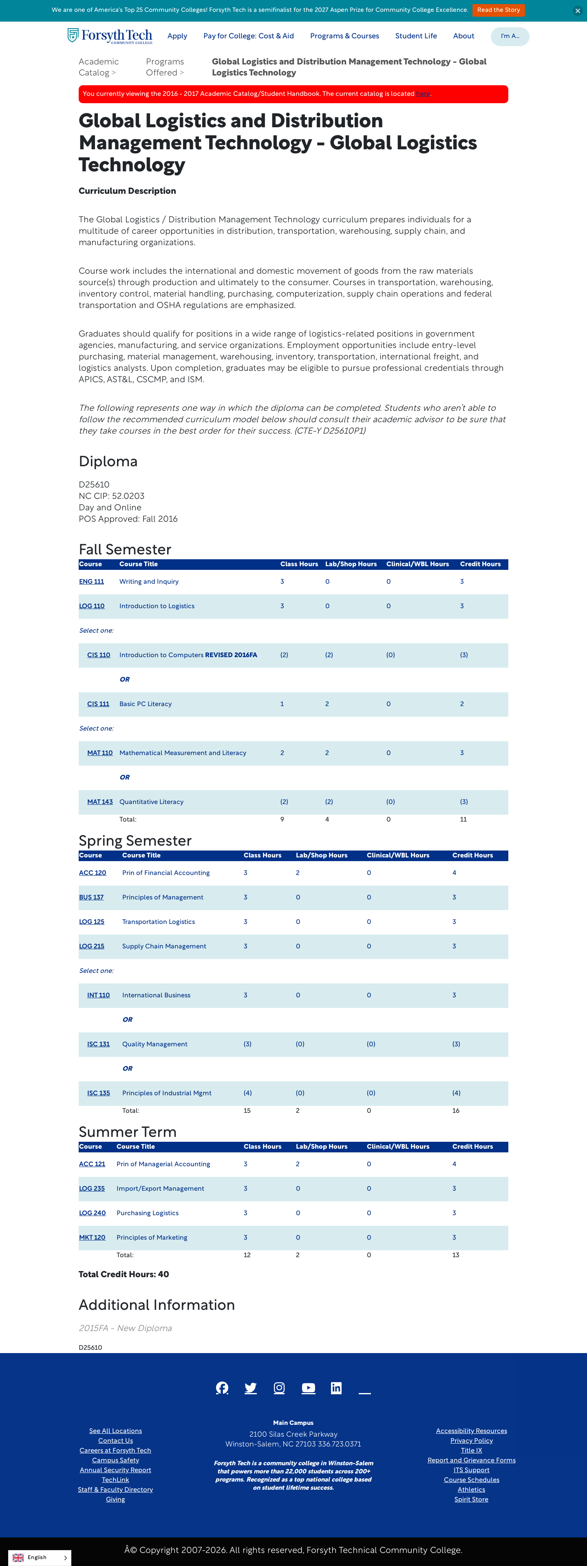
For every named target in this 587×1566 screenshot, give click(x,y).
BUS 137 (91, 898)
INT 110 (98, 995)
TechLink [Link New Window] (115, 1480)
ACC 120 (92, 873)
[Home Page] (111, 36)
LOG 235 (92, 1189)
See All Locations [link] (115, 1431)
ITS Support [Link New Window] (472, 1470)
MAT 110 (100, 753)
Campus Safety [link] (115, 1460)
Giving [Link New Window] (115, 1500)
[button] (511, 35)
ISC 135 (98, 1093)
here (423, 94)
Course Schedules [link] (471, 1480)
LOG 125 (91, 922)
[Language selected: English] (39, 1558)
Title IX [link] (471, 1451)
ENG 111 (91, 582)
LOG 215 (91, 947)
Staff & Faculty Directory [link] (115, 1490)
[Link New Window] (222, 1387)
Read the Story (498, 10)
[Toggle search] (549, 36)
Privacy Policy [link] (471, 1441)
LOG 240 (92, 1213)
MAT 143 (100, 802)
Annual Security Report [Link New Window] (115, 1470)
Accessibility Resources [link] (471, 1431)
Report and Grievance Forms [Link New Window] (472, 1460)
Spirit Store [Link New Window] (471, 1500)
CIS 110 (98, 655)
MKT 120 (92, 1238)
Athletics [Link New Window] (471, 1490)
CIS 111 (98, 704)
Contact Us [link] (115, 1441)
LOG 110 (92, 606)
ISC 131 (98, 1044)
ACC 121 (92, 1164)
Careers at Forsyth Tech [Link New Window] (115, 1451)
